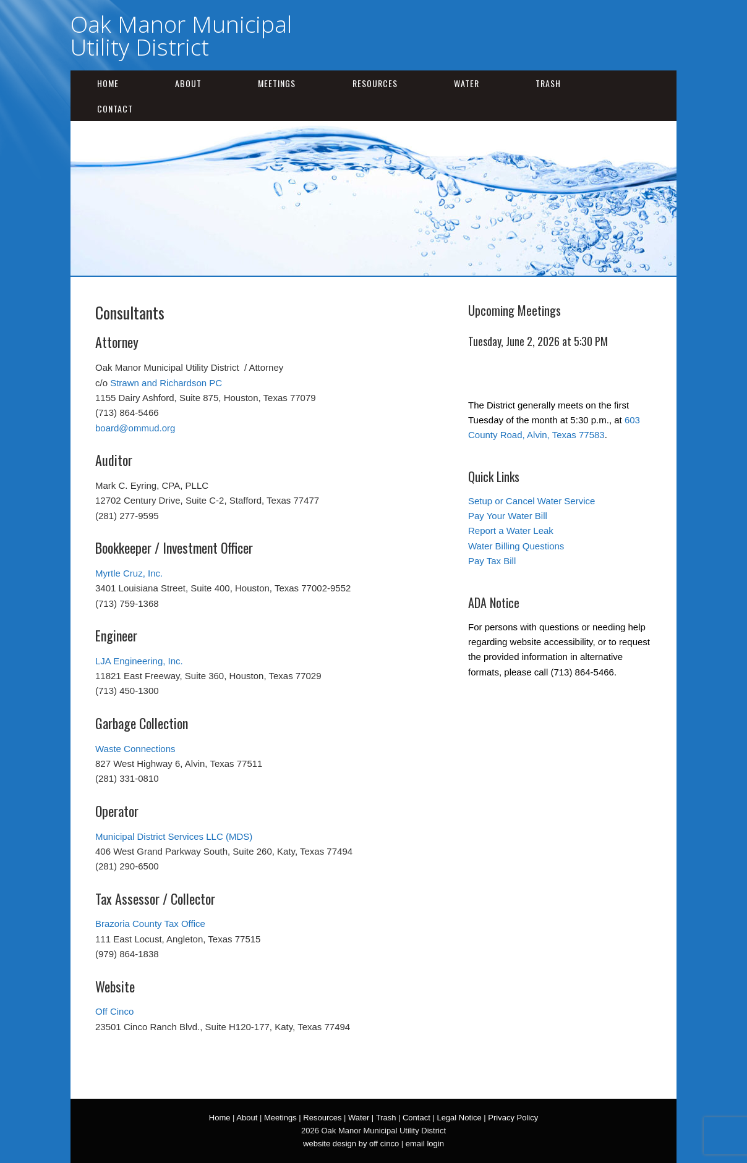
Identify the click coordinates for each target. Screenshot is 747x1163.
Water (466, 83)
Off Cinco (114, 1011)
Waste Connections (135, 748)
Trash (548, 83)
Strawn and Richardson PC (166, 383)
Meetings (277, 83)
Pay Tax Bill (492, 561)
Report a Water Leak (510, 530)
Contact (115, 108)
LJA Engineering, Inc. (139, 661)
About (188, 83)
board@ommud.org (135, 428)
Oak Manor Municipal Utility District (181, 35)
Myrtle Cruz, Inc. (129, 573)
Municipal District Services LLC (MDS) (173, 836)
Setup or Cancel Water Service (531, 501)
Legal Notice (459, 1117)
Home (108, 83)
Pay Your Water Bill (507, 515)
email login (425, 1143)
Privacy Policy (513, 1117)
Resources (375, 83)
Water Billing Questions (516, 546)
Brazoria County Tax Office (150, 923)
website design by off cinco (351, 1143)
